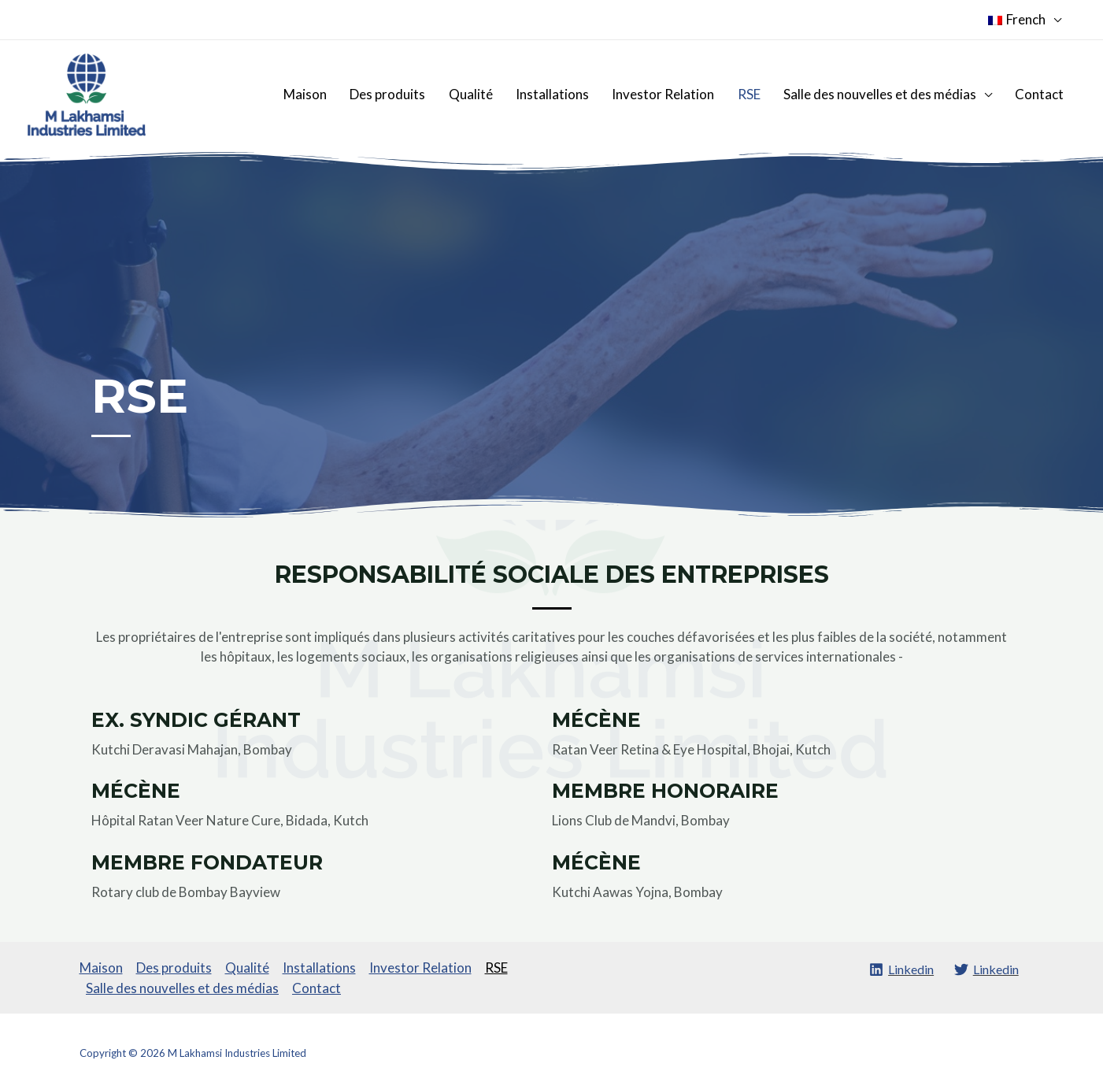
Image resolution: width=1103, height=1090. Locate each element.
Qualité (494, 94)
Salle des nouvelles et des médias (886, 94)
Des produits (415, 94)
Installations (571, 94)
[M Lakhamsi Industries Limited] (87, 93)
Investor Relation (678, 94)
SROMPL (1003, 1053)
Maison (336, 94)
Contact (1041, 94)
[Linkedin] (898, 969)
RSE (759, 94)
